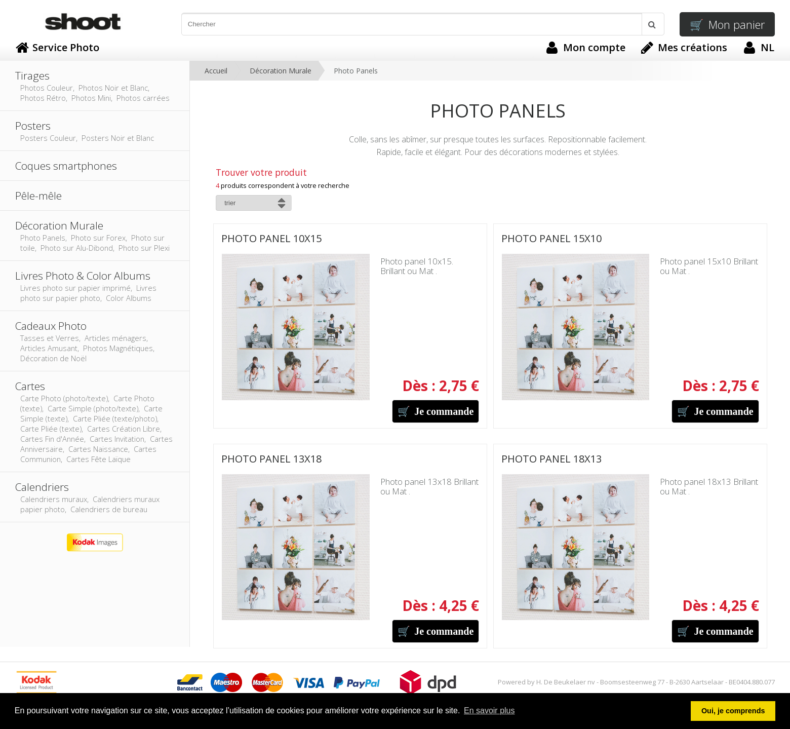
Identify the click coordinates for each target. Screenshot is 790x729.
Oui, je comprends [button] (733, 711)
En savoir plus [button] (489, 710)
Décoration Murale (280, 70)
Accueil (216, 70)
